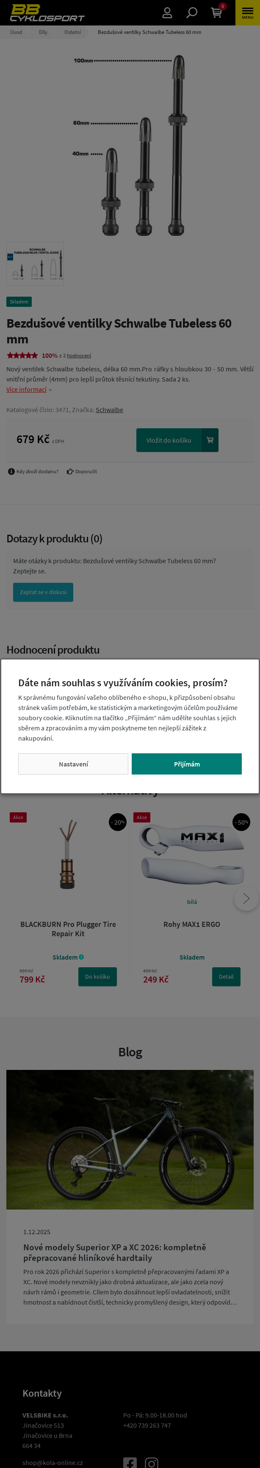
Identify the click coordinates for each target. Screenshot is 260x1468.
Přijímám (187, 764)
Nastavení (73, 764)
